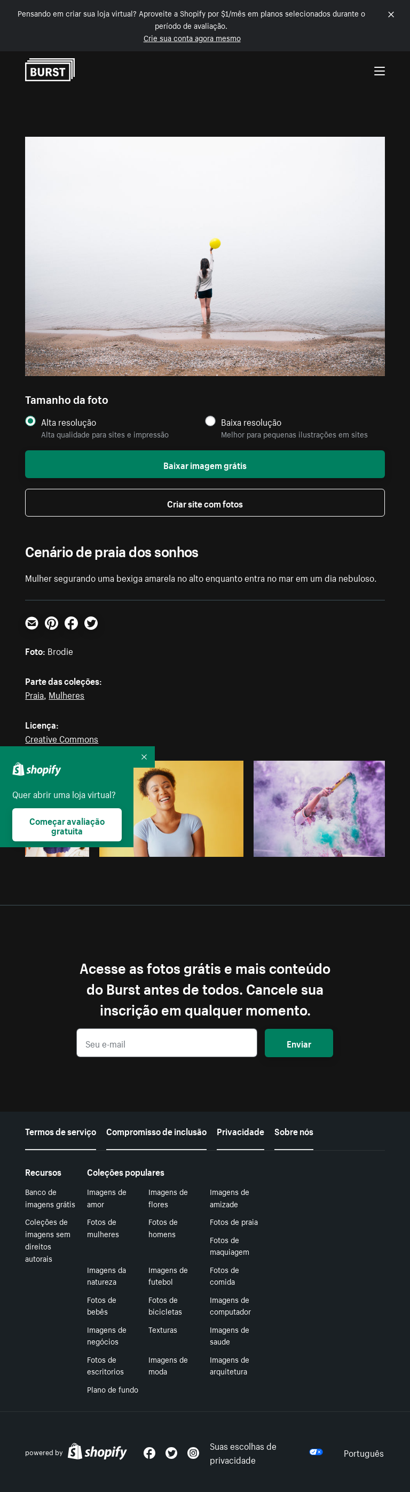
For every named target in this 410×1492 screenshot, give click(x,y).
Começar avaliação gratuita (67, 825)
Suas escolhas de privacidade (266, 1452)
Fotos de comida (224, 1275)
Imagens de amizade (229, 1197)
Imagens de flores (168, 1197)
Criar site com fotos (205, 503)
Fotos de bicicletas (165, 1305)
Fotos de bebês (101, 1305)
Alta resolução (68, 422)
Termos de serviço (60, 1130)
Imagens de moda (168, 1365)
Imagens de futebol (168, 1275)
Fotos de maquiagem (229, 1245)
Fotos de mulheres (103, 1227)
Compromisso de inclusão (156, 1130)
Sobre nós (293, 1130)
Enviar (299, 1043)
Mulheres (66, 694)
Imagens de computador (230, 1305)
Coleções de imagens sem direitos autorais (47, 1239)
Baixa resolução (251, 422)
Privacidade (240, 1130)
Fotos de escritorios (105, 1365)
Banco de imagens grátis (50, 1197)
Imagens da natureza (106, 1275)
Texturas (162, 1329)
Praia (34, 694)
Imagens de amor (107, 1197)
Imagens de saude (229, 1335)
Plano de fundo (112, 1389)
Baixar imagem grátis (205, 464)
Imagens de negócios (107, 1335)
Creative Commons (61, 738)
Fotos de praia (234, 1221)
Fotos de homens (163, 1227)
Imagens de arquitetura (229, 1365)
